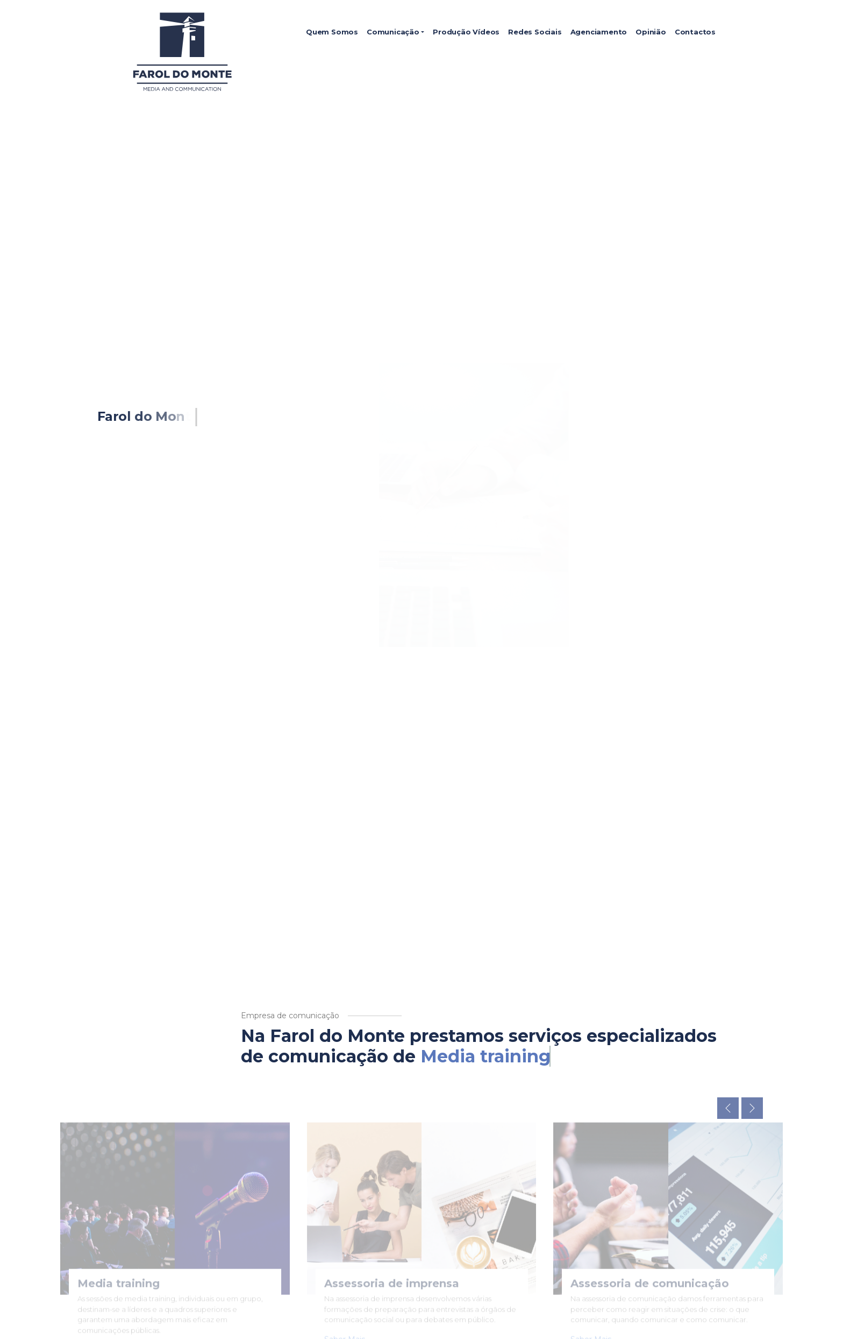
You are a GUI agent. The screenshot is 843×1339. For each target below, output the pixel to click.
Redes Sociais (534, 31)
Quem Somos (332, 31)
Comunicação (393, 31)
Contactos (695, 31)
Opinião (650, 31)
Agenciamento (598, 31)
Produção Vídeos (466, 31)
